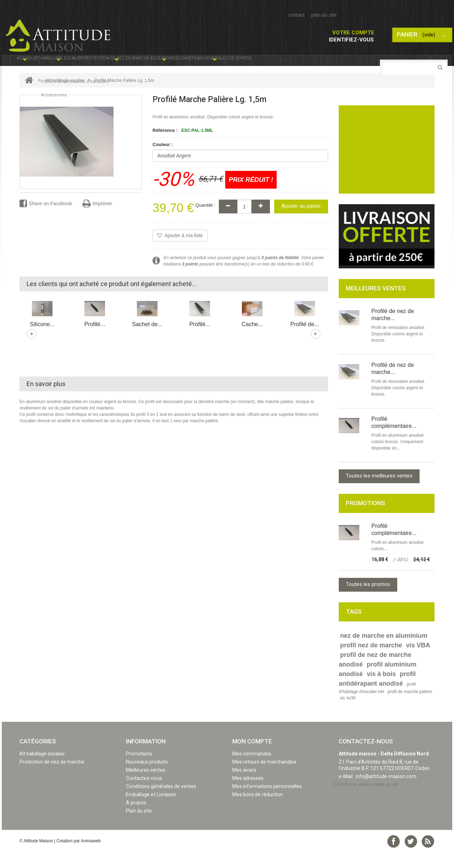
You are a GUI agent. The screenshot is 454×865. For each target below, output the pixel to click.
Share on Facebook (46, 217)
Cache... (252, 338)
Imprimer (97, 217)
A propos (136, 816)
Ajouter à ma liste (180, 249)
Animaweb (91, 854)
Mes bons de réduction (257, 808)
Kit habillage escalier (85, 62)
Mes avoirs (244, 784)
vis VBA (418, 659)
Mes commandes (251, 767)
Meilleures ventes (145, 784)
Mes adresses (248, 792)
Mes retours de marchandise (264, 775)
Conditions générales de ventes (328, 62)
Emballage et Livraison (151, 808)
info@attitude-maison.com (386, 790)
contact (296, 15)
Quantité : (205, 219)
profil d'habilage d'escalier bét (377, 702)
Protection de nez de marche (175, 62)
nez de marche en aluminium (383, 649)
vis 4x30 (347, 711)
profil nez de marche (371, 659)
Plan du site (139, 824)
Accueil (31, 62)
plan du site (324, 15)
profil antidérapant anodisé (377, 692)
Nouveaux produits (147, 775)
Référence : (165, 144)
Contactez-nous (144, 792)
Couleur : (163, 158)
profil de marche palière (410, 705)
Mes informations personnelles (267, 800)
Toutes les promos (368, 598)
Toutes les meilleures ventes (379, 489)
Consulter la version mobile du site (365, 798)
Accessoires (249, 62)
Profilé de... (304, 338)
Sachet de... (147, 338)
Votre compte (353, 32)
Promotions (139, 767)
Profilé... (94, 338)
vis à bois (381, 687)
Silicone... (42, 338)
